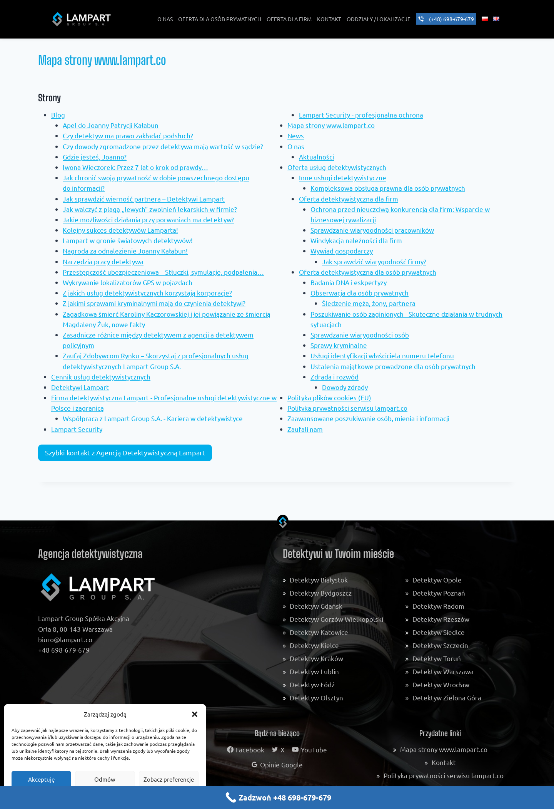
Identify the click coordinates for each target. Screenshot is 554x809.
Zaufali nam (305, 429)
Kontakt (444, 762)
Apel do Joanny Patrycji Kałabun (111, 125)
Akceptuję (41, 779)
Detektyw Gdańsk (316, 606)
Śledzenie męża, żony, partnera (369, 303)
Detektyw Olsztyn (316, 697)
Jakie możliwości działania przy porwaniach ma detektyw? (148, 219)
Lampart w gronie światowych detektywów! (128, 240)
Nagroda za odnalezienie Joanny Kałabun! (125, 251)
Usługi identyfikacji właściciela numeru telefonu (382, 355)
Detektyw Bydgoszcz (321, 593)
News (295, 135)
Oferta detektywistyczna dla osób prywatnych (367, 272)
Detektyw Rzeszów (440, 619)
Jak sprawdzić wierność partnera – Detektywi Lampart (144, 199)
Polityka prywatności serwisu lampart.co (347, 408)
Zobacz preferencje (169, 779)
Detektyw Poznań (438, 593)
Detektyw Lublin (314, 671)
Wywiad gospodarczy (341, 251)
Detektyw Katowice (319, 632)
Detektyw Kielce (314, 645)
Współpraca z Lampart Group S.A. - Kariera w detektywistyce (153, 418)
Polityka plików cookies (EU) (329, 397)
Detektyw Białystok (319, 580)
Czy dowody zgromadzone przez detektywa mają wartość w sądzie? (163, 146)
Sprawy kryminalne (338, 345)
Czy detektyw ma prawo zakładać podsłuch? (128, 135)
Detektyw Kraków (316, 658)
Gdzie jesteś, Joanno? (95, 157)
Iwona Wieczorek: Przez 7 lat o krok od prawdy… (135, 167)
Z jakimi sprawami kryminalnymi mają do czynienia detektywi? (154, 303)
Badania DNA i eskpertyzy (348, 282)
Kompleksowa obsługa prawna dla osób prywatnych (387, 188)
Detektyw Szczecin (440, 645)
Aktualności (316, 157)
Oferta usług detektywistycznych (336, 167)
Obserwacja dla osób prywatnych (359, 293)
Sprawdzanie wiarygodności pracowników (372, 230)
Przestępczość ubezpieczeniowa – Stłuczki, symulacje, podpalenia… (163, 272)
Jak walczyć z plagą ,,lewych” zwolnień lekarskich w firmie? (150, 209)
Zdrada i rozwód (334, 377)
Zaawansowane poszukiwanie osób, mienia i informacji (368, 418)
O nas (295, 146)
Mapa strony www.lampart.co (331, 125)
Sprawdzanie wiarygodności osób (359, 335)
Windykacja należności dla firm (356, 240)
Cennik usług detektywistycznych (100, 377)
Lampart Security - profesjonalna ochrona (361, 115)
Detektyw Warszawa (443, 671)
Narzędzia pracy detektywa (103, 261)
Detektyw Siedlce (438, 632)
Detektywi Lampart (80, 387)
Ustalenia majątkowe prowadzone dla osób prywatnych (393, 366)
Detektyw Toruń (436, 658)
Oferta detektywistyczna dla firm (348, 199)
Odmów (104, 779)
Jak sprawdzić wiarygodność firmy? (374, 261)
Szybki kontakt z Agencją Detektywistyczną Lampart (125, 452)
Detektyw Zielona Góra (446, 697)
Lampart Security (76, 429)
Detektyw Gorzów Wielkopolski (336, 619)
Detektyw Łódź (312, 684)
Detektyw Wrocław (440, 684)
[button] (195, 714)
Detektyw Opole (437, 580)
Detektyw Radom (438, 606)
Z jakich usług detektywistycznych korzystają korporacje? (147, 293)
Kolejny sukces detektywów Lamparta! (120, 230)
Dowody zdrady (345, 387)
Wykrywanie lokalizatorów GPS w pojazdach (127, 282)
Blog (58, 115)
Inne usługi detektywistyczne (342, 177)
